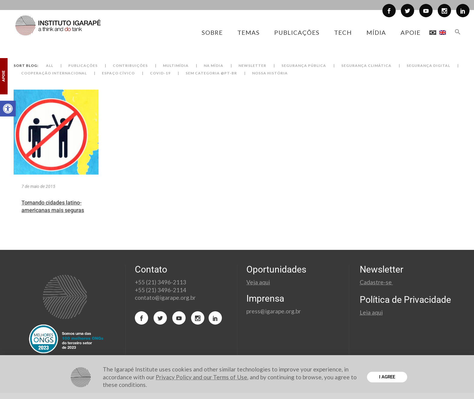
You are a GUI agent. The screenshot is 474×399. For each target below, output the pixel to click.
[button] (8, 108)
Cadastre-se (376, 282)
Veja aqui (258, 282)
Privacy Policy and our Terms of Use (201, 377)
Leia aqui (371, 312)
